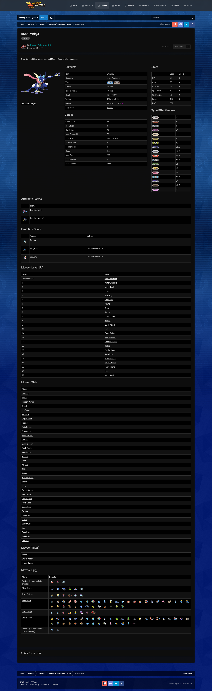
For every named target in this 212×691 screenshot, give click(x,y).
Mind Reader (27, 588)
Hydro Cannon (28, 563)
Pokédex (116, 7)
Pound (107, 304)
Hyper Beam (27, 419)
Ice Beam (26, 410)
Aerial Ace (26, 452)
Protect (25, 423)
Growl (107, 308)
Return (25, 440)
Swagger (25, 511)
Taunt (24, 406)
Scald (24, 482)
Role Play (108, 295)
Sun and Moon (50, 59)
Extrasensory (110, 358)
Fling (24, 486)
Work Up (25, 393)
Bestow (25, 581)
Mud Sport (26, 600)
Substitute (109, 354)
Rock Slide (26, 503)
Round (24, 473)
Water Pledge (27, 559)
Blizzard (25, 414)
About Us (101, 7)
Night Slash (109, 287)
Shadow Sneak (111, 342)
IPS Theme (24, 682)
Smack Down (27, 435)
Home (87, 7)
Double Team (110, 363)
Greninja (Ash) (36, 210)
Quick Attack (110, 316)
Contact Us (45, 685)
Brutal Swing (27, 490)
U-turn (24, 520)
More (188, 7)
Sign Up (44, 18)
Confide (25, 541)
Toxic (24, 398)
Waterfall (26, 536)
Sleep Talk (26, 515)
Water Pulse (110, 333)
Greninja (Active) (37, 218)
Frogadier (34, 248)
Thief (24, 469)
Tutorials (143, 7)
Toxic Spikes (27, 594)
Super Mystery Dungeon (67, 59)
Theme (23, 685)
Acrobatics (26, 494)
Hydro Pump (110, 367)
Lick (106, 329)
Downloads (173, 7)
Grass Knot (26, 507)
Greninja (33, 256)
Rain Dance (27, 427)
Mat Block (109, 300)
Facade (25, 456)
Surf (24, 528)
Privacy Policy (34, 685)
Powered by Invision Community (180, 683)
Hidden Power (28, 402)
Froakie (33, 240)
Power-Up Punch (29, 629)
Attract (25, 465)
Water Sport (27, 618)
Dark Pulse (26, 532)
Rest (24, 461)
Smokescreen (110, 337)
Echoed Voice (27, 477)
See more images (28, 103)
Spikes (107, 346)
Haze (107, 291)
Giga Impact (27, 499)
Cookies (55, 685)
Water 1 (110, 108)
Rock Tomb (27, 448)
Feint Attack (110, 350)
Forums (157, 7)
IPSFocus (34, 682)
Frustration (26, 431)
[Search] (160, 17)
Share (166, 47)
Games (130, 7)
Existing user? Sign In (28, 17)
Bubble (107, 312)
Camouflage (27, 611)
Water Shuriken (111, 279)
